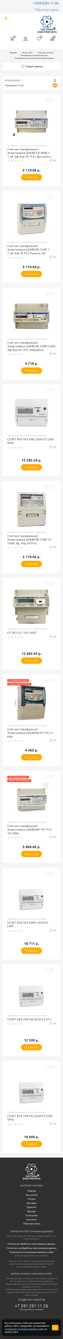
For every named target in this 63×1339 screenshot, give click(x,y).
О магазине (32, 1215)
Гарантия (31, 1207)
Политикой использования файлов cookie (32, 1252)
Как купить (31, 1195)
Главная (13, 53)
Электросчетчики (45, 53)
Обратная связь (46, 10)
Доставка (32, 1203)
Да (55, 1327)
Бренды (31, 1211)
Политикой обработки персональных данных (31, 1243)
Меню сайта (27, 53)
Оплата (31, 1199)
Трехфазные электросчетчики (34, 55)
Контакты (31, 1219)
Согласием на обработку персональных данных (32, 1248)
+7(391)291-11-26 (45, 3)
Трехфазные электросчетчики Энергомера (34, 58)
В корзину (32, 177)
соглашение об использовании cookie (24, 1329)
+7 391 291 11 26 (31, 1305)
